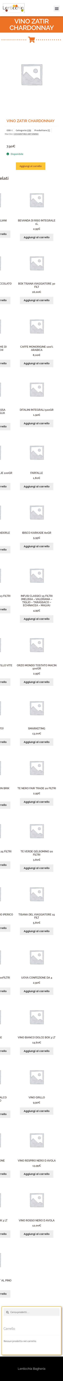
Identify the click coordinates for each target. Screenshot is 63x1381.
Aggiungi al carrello (31, 166)
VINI (29, 130)
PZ (48, 130)
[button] (7, 10)
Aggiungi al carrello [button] (37, 237)
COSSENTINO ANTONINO (26, 133)
